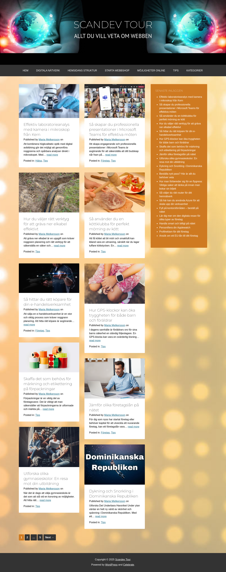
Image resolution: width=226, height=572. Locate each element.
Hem (25, 70)
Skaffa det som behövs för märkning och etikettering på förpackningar (48, 384)
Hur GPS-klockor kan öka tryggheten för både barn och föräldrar (112, 315)
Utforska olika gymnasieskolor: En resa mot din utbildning (46, 478)
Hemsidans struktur (82, 70)
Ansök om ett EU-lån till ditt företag (178, 235)
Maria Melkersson (49, 139)
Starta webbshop (117, 70)
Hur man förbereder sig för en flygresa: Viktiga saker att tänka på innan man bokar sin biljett (180, 185)
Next (49, 537)
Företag (105, 160)
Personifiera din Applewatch (174, 227)
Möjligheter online (151, 70)
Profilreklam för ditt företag (174, 231)
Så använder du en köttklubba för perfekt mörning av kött (109, 224)
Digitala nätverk (48, 70)
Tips (176, 70)
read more (52, 154)
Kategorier (194, 70)
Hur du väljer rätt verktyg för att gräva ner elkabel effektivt (46, 224)
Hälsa (38, 160)
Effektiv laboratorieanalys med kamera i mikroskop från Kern (47, 129)
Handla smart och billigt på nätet (177, 223)
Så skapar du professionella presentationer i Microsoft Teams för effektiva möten (114, 129)
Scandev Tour (113, 25)
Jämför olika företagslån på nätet (177, 154)
